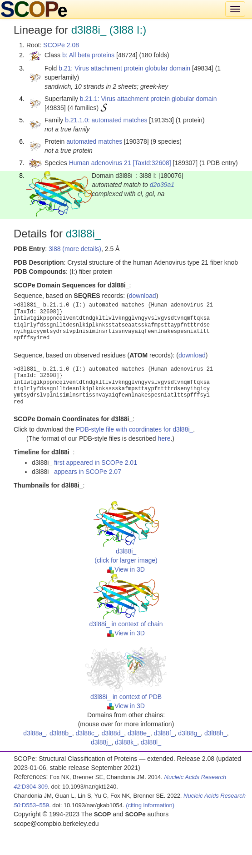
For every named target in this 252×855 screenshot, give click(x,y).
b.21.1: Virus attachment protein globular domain (148, 98)
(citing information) (150, 805)
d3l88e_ (139, 733)
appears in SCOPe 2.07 (87, 471)
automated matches (94, 141)
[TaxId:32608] (152, 162)
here (164, 438)
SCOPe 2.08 (61, 45)
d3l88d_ (112, 733)
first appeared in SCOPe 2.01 (95, 462)
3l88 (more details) (75, 248)
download (142, 295)
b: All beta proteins (88, 55)
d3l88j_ (101, 742)
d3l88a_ (34, 733)
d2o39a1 (162, 184)
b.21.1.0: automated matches (106, 120)
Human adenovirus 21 (100, 162)
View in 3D (126, 569)
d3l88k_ (126, 742)
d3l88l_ (151, 742)
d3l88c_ (87, 733)
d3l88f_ (164, 733)
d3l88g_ (189, 733)
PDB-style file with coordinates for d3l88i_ (134, 429)
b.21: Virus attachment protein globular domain (124, 68)
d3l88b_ (60, 733)
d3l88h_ (215, 733)
